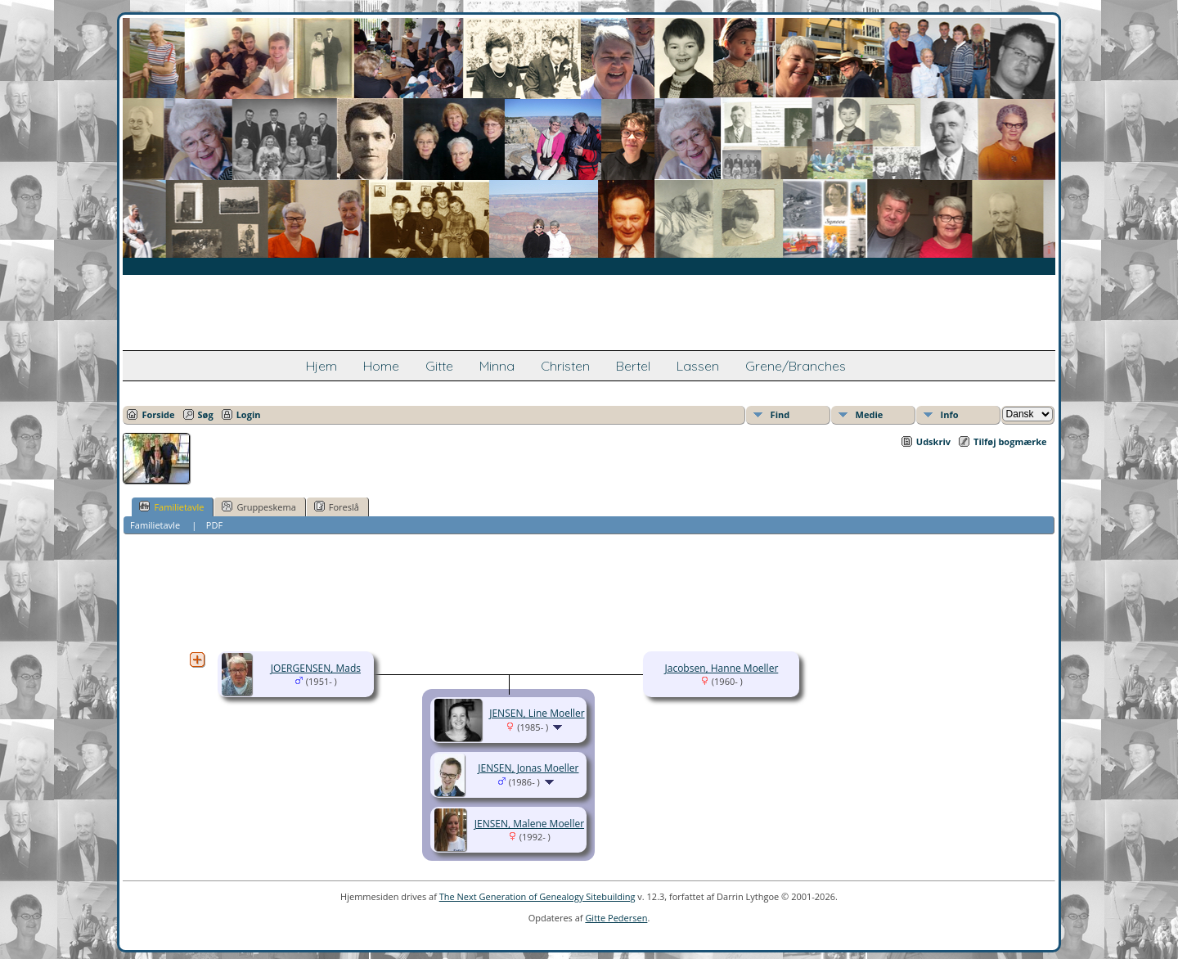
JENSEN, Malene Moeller (529, 824)
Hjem (321, 366)
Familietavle (171, 506)
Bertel (633, 366)
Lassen (698, 366)
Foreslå (336, 506)
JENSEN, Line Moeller (536, 713)
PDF (214, 525)
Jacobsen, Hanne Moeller (722, 668)
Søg (206, 414)
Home (381, 366)
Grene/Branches (795, 366)
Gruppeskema (258, 506)
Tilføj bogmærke (1010, 441)
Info (950, 414)
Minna (497, 366)
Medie (870, 414)
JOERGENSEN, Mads (316, 668)
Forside (158, 414)
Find (780, 414)
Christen (565, 366)
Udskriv (933, 441)
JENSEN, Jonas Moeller (528, 768)
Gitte (439, 366)
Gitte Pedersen (616, 918)
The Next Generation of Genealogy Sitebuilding (537, 896)
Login (248, 414)
